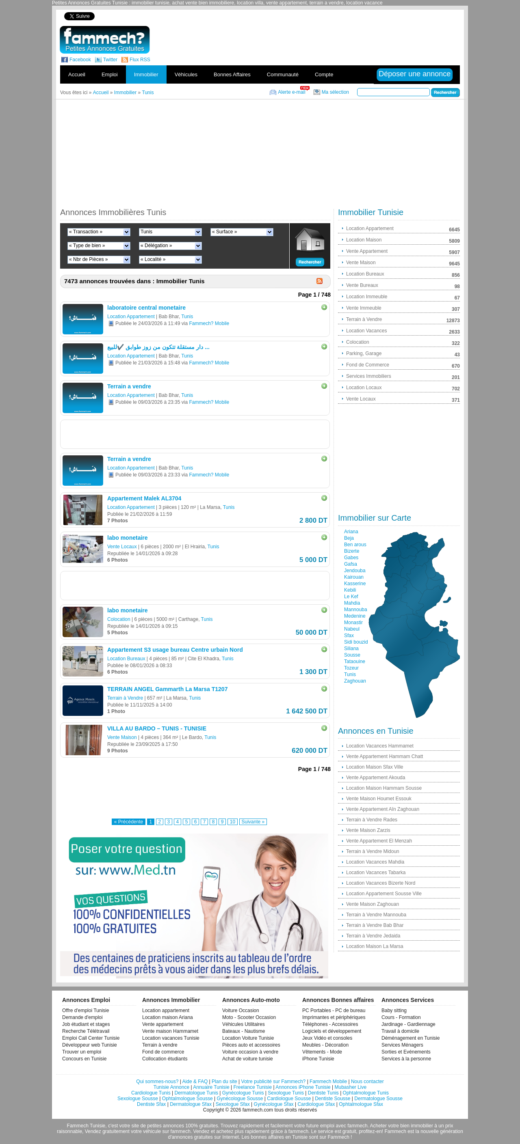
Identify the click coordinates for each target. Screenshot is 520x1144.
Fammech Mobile (328, 1081)
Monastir (353, 622)
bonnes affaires (267, 1137)
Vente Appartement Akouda (375, 777)
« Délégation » (156, 245)
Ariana (351, 531)
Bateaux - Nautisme (243, 1031)
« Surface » (224, 232)
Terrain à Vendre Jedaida (373, 936)
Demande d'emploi (82, 1017)
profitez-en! (371, 1131)
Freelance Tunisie (252, 1087)
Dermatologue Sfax (191, 1104)
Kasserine (355, 583)
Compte (324, 74)
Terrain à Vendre (125, 698)
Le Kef (351, 596)
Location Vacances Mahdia (375, 862)
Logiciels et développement (331, 1031)
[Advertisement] (320, 16)
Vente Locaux (122, 546)
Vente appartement (162, 1024)
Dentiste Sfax (151, 1104)
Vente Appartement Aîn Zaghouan (382, 809)
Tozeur (351, 668)
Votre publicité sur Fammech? (273, 1081)
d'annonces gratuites (190, 1137)
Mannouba (355, 609)
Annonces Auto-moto (251, 1000)
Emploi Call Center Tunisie (90, 1038)
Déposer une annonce (415, 74)
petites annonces (165, 1126)
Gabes (351, 557)
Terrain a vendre (129, 386)
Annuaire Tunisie (211, 1087)
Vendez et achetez (213, 1131)
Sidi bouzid (356, 642)
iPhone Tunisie (318, 1059)
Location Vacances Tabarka (375, 872)
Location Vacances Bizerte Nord (381, 883)
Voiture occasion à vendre (250, 1052)
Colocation (118, 619)
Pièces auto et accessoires (251, 1045)
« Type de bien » (87, 245)
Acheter (378, 1126)
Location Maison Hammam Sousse (384, 788)
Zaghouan (355, 681)
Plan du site (224, 1081)
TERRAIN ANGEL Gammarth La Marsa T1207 (167, 689)
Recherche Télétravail (86, 1031)
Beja (349, 538)
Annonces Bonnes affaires (338, 1000)
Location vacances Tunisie (170, 1038)
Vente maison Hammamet (170, 1031)
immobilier (422, 1126)
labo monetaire (127, 537)
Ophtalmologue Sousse (187, 1098)
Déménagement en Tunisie (410, 1038)
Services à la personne (406, 1059)
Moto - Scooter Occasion (249, 1017)
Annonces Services (407, 1000)
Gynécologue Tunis (243, 1093)
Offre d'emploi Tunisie (85, 1010)
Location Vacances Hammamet (380, 746)
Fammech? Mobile (209, 323)
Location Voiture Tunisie (248, 1038)
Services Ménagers (402, 1045)
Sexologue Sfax (233, 1104)
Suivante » (253, 822)
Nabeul (352, 629)
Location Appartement (131, 316)
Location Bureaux (126, 658)
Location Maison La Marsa (374, 946)
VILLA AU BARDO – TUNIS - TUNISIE (156, 728)
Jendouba (355, 570)
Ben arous (355, 544)
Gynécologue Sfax (274, 1104)
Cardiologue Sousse (289, 1098)
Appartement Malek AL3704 (144, 498)
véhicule (152, 1131)
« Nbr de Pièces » (88, 259)
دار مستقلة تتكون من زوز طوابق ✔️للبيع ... (158, 347)
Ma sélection (335, 92)
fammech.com (258, 1110)
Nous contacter (367, 1081)
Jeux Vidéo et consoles (327, 1038)
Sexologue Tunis (286, 1093)
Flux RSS (140, 59)
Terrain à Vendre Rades (371, 820)
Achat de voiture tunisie (247, 1059)
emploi (327, 1126)
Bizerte (351, 551)
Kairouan (354, 577)
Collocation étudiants (164, 1059)
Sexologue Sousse (137, 1098)
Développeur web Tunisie (89, 1045)
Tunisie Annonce (171, 1087)
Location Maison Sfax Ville (374, 767)
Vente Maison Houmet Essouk (379, 798)
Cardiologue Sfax (316, 1104)
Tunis (146, 232)
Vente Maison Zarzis (368, 830)
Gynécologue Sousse (240, 1098)
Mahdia (352, 603)
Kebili (350, 590)
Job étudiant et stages (86, 1024)
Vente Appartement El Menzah (379, 841)
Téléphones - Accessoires (330, 1024)
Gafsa (350, 564)
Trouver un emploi (81, 1052)
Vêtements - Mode (322, 1052)
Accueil (76, 74)
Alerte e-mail (291, 92)
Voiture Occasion (240, 1010)
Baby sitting (394, 1010)
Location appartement (165, 1010)
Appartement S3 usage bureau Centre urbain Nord (175, 649)
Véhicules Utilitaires (243, 1024)
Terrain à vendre (160, 1045)
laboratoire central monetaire (146, 307)
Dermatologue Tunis (196, 1093)
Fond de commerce (163, 1052)
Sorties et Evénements (406, 1052)
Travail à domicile (400, 1031)
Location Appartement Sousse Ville (384, 893)
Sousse (352, 655)
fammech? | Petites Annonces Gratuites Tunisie (105, 40)
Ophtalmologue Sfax (361, 1104)
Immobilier (146, 74)
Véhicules (186, 74)
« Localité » (153, 259)
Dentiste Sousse (332, 1098)
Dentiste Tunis (323, 1093)
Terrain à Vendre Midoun (372, 851)
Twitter (110, 59)
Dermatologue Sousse (378, 1098)
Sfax (349, 635)
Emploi (110, 74)
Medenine (355, 616)
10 (232, 822)
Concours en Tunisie (84, 1059)
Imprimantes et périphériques (333, 1017)
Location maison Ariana (167, 1017)
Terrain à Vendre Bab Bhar (374, 925)
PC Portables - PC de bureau (333, 1010)
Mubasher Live (350, 1087)
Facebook (80, 59)
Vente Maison (122, 737)
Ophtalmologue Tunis (366, 1093)
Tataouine (354, 661)
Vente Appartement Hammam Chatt (384, 756)
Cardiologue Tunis (151, 1093)
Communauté (283, 74)
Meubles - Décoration (325, 1045)
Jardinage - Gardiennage (408, 1024)
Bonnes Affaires (232, 74)
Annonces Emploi (86, 1000)
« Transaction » (85, 232)
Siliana (351, 648)
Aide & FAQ (195, 1081)
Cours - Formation (401, 1017)
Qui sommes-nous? (157, 1081)
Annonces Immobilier (171, 1000)
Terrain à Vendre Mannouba (376, 915)
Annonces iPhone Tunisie (302, 1087)
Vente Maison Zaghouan (372, 904)
